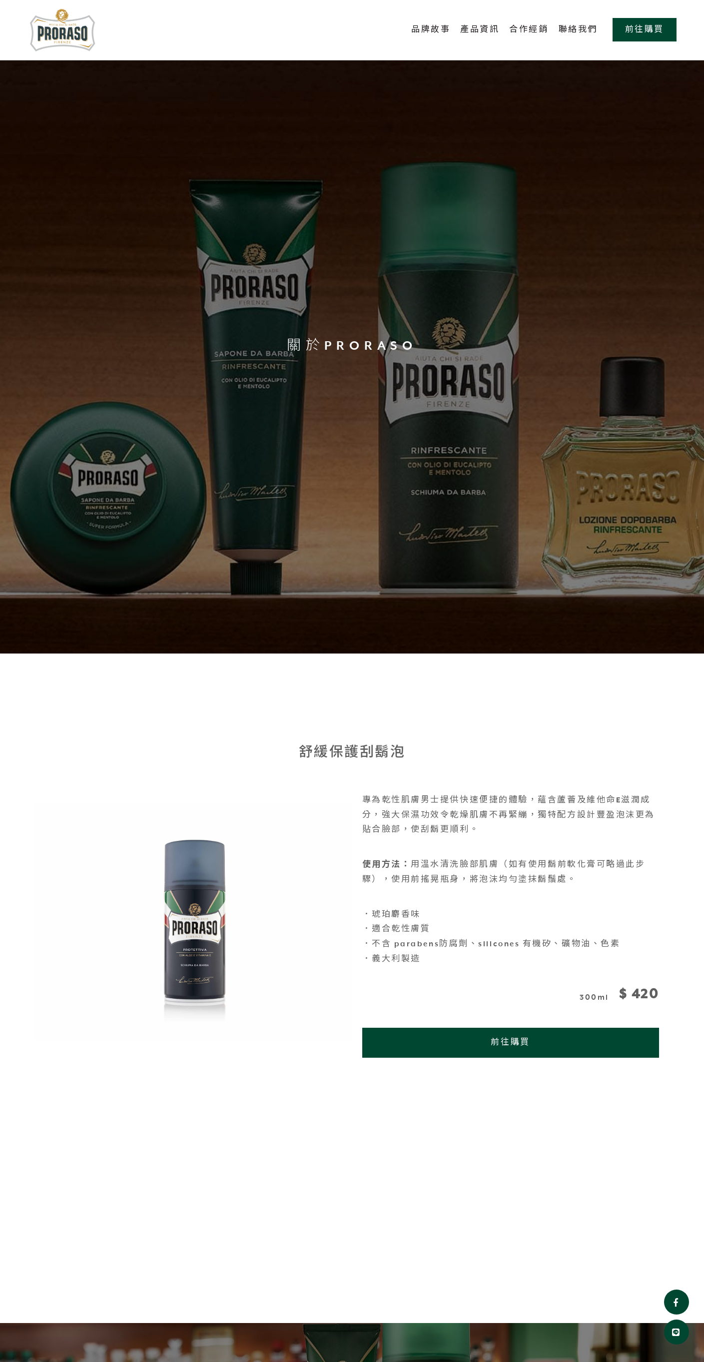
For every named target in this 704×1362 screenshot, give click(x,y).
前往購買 (644, 29)
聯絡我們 (578, 29)
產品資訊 (479, 29)
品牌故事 (430, 29)
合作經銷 (528, 29)
